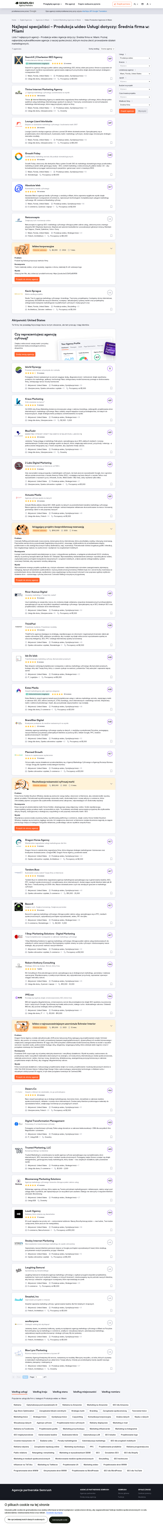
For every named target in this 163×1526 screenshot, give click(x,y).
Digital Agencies (26, 20)
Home (14, 20)
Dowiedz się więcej (54, 1513)
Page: (32, 1377)
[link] (70, 4)
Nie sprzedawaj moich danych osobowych (26, 1520)
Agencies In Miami (42, 20)
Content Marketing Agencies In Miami (67, 20)
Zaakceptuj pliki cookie (61, 1520)
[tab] (19, 1392)
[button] (136, 4)
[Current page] (39, 1377)
